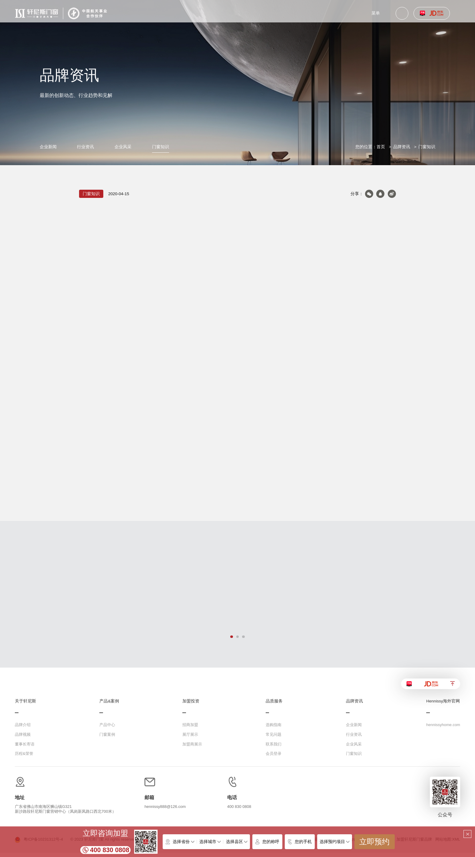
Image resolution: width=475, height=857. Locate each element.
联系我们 (273, 748)
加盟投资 (190, 705)
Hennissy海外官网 (443, 705)
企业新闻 (48, 147)
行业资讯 (85, 147)
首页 (381, 147)
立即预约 (374, 842)
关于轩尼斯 (25, 705)
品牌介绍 (23, 729)
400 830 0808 (109, 849)
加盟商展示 (192, 748)
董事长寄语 (25, 748)
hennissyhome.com (443, 729)
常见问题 (273, 738)
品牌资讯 (401, 147)
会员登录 (273, 757)
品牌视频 (23, 738)
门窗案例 (107, 738)
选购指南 (273, 729)
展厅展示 (190, 738)
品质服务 (274, 705)
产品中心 (107, 729)
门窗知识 (160, 147)
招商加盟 (190, 729)
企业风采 (123, 147)
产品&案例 (109, 705)
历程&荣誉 (24, 757)
